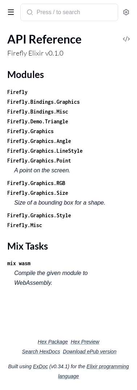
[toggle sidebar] (9, 11)
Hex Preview (85, 342)
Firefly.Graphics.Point (39, 160)
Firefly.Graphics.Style (39, 215)
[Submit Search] (29, 13)
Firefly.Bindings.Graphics (43, 102)
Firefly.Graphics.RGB (36, 183)
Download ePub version (90, 351)
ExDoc (40, 366)
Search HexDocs (41, 351)
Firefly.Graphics (30, 131)
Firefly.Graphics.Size (37, 193)
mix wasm (18, 263)
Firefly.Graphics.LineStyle (45, 151)
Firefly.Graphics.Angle (39, 141)
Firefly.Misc (24, 225)
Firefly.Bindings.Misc (37, 111)
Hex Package (53, 342)
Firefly (17, 92)
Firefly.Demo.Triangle (37, 121)
